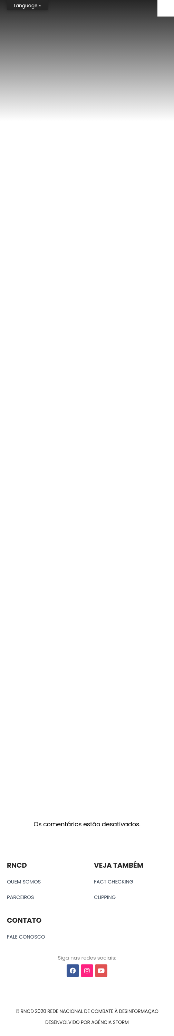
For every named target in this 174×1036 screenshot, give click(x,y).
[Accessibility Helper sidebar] (165, 8)
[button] (87, 1011)
